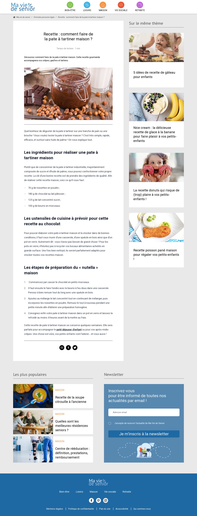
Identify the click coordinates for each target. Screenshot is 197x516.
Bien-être (64, 491)
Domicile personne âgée (44, 17)
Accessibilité (122, 509)
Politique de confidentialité (81, 509)
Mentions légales (54, 509)
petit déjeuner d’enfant (69, 329)
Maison (94, 491)
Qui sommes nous (142, 509)
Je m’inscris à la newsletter (144, 433)
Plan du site (104, 509)
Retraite (127, 491)
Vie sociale (110, 491)
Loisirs (79, 491)
